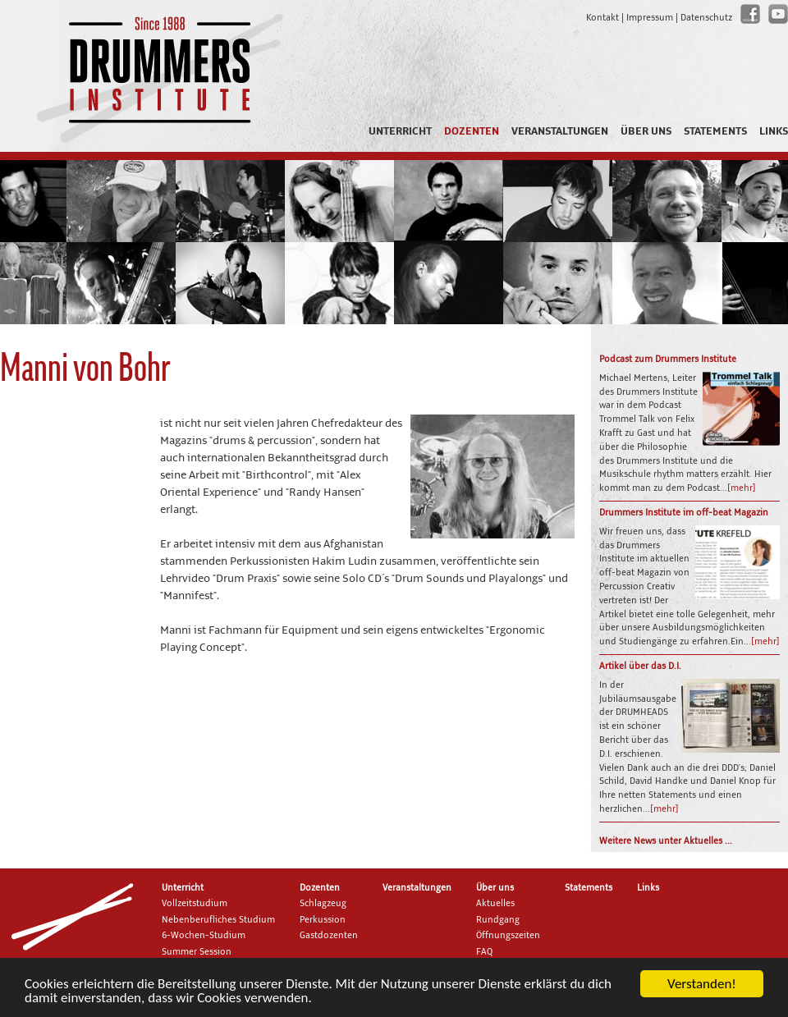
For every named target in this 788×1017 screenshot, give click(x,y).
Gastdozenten (329, 936)
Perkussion (323, 920)
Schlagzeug (323, 904)
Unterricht (400, 131)
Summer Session (196, 952)
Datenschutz (706, 18)
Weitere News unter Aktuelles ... (665, 841)
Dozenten (471, 131)
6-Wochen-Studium (203, 936)
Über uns (646, 131)
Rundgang (498, 920)
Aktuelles (495, 904)
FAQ (484, 952)
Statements (715, 131)
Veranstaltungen (559, 131)
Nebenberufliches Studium (218, 920)
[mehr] (741, 488)
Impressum (649, 18)
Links (773, 131)
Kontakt (602, 18)
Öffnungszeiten (508, 936)
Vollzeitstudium (194, 904)
